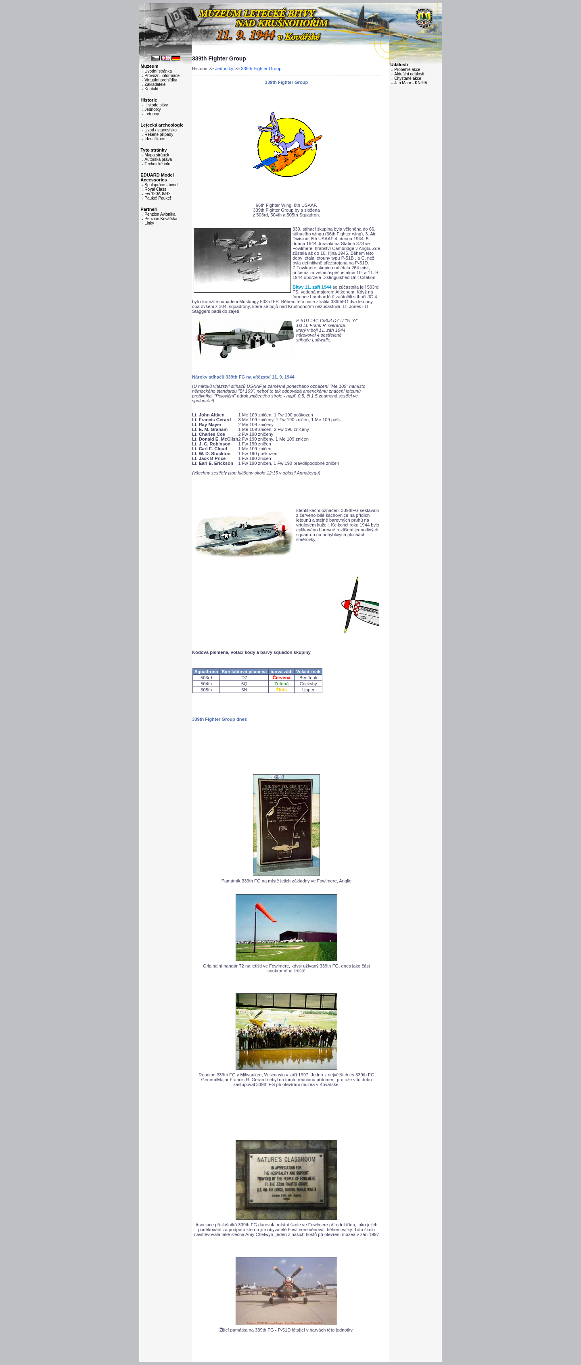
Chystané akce (407, 78)
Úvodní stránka (158, 71)
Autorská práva (158, 159)
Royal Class (155, 189)
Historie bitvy (156, 105)
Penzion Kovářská (160, 218)
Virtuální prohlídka (160, 80)
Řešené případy (158, 134)
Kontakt (151, 89)
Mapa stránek (156, 155)
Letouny (151, 114)
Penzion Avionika (160, 214)
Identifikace (154, 139)
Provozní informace (162, 75)
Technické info (157, 164)
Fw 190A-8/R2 (157, 193)
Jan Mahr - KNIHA (410, 83)
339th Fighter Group (261, 68)
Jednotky (152, 109)
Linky (149, 223)
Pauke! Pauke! (157, 198)
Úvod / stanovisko (160, 130)
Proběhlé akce (407, 69)
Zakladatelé (154, 84)
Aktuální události (409, 74)
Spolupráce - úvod (161, 185)
